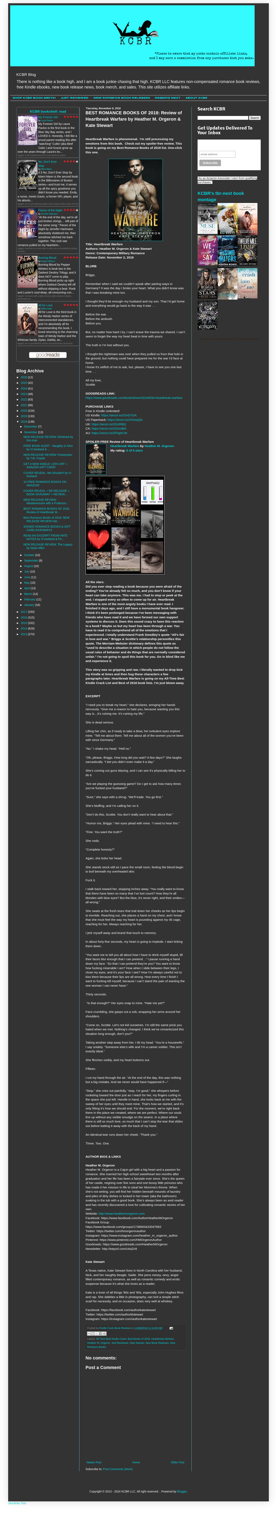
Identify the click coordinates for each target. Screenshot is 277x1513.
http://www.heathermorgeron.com (122, 1213)
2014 (24, 628)
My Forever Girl (48, 117)
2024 (24, 388)
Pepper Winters (48, 261)
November (31, 432)
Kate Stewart (137, 1343)
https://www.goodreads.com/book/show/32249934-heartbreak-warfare (134, 397)
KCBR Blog (26, 74)
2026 (24, 377)
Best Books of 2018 (139, 1338)
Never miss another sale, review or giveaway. (226, 145)
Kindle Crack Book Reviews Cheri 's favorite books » (231, 338)
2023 (24, 394)
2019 (24, 416)
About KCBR (196, 98)
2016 (24, 617)
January (29, 605)
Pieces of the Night (50, 210)
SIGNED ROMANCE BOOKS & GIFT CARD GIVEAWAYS (47, 528)
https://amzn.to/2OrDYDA (119, 415)
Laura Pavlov (47, 120)
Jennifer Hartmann (49, 214)
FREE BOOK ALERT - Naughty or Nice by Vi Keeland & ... (48, 447)
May (27, 582)
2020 (24, 410)
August (29, 566)
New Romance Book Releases (121, 98)
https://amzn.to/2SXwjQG (125, 419)
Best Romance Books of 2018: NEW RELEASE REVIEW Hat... (46, 519)
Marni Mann (46, 169)
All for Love (45, 305)
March (28, 594)
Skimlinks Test (17, 1503)
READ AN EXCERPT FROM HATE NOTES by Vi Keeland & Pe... (45, 537)
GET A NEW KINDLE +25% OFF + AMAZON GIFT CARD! (45, 465)
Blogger (182, 1491)
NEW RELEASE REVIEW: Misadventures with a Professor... (45, 501)
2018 (24, 421)
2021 (24, 405)
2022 (24, 399)
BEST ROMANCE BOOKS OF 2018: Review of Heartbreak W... (46, 510)
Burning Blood (47, 257)
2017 (24, 611)
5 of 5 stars (134, 450)
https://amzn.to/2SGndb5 (109, 428)
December (31, 426)
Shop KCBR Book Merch (34, 98)
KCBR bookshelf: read (48, 111)
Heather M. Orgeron (159, 446)
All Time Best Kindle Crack (111, 1338)
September (31, 560)
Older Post (177, 1462)
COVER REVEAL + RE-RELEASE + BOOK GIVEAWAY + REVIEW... (46, 492)
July (27, 571)
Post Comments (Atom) (118, 1469)
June (27, 577)
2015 (24, 623)
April (27, 588)
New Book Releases (157, 1343)
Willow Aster (46, 309)
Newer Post (94, 1462)
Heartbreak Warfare (124, 446)
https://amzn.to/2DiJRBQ (109, 424)
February (30, 599)
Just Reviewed (74, 98)
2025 (24, 382)
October (29, 555)
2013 (24, 634)
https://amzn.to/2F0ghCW (109, 433)
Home (136, 1462)
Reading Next (167, 98)
